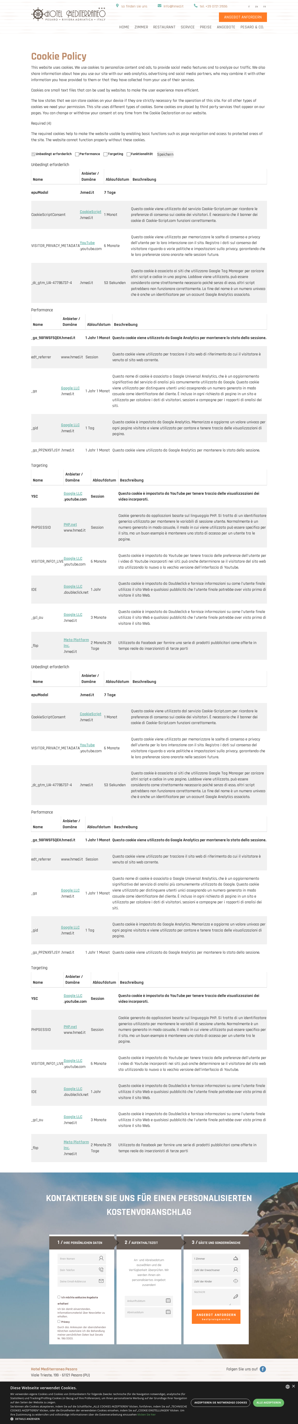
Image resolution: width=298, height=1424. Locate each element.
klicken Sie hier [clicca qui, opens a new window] (146, 1414)
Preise (206, 27)
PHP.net (70, 524)
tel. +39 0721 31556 (213, 6)
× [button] (293, 1386)
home (124, 27)
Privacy (65, 1322)
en (256, 6)
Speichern (165, 154)
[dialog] (149, 1403)
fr (264, 6)
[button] (99, 1419)
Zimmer (141, 27)
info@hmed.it (173, 6)
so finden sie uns (134, 6)
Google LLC (70, 388)
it (249, 6)
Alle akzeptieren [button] (269, 1402)
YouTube (87, 243)
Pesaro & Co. (252, 27)
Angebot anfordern (216, 1316)
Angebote (226, 27)
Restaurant (164, 27)
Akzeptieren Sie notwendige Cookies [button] (221, 1402)
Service (188, 27)
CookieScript (90, 211)
